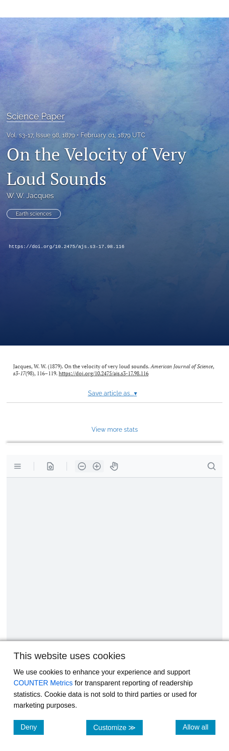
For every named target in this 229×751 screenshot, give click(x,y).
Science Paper (36, 116)
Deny (32, 727)
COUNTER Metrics (43, 683)
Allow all (199, 727)
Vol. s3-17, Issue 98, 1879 (41, 135)
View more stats (115, 429)
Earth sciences (34, 214)
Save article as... (112, 393)
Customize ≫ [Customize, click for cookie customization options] (118, 727)
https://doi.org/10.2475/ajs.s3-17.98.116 (66, 246)
